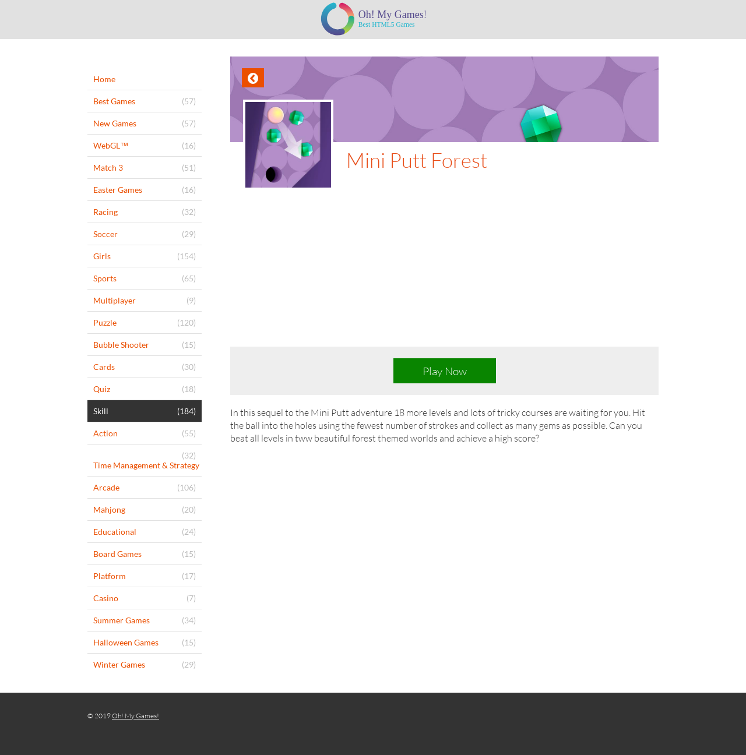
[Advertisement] (444, 277)
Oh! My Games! (135, 715)
